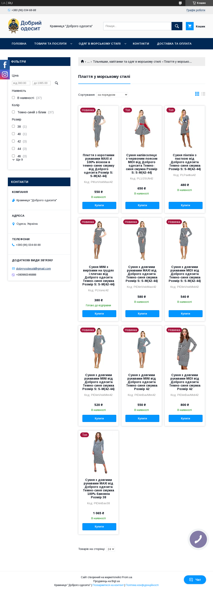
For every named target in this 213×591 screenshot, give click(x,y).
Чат (195, 580)
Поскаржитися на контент (108, 585)
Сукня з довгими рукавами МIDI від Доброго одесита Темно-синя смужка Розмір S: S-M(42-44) (185, 274)
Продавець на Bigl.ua (106, 581)
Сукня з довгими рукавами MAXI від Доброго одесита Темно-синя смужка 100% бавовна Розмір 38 (98, 488)
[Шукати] (176, 26)
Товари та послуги (50, 43)
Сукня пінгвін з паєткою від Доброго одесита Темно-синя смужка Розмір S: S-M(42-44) (185, 162)
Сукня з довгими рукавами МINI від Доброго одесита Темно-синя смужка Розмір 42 (141, 382)
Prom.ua (127, 577)
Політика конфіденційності (142, 585)
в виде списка (203, 95)
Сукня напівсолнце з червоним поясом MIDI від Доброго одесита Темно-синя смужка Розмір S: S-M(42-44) (141, 163)
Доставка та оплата (174, 43)
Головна (19, 43)
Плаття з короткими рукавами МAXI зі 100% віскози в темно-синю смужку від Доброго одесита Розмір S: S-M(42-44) (98, 165)
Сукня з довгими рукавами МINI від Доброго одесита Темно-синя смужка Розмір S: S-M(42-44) (98, 382)
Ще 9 (19, 159)
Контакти (141, 43)
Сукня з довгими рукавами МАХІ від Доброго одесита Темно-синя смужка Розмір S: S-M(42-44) (142, 274)
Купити (99, 205)
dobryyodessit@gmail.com (33, 268)
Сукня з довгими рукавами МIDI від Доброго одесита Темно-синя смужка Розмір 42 (184, 382)
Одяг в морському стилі (100, 43)
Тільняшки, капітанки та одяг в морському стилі (127, 61)
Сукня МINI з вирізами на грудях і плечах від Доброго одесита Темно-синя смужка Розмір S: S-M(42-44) (98, 275)
